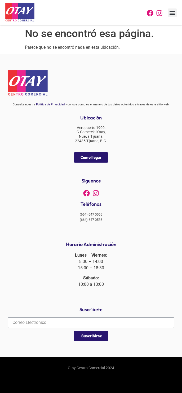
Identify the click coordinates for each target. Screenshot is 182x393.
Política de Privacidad (50, 104)
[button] (172, 12)
